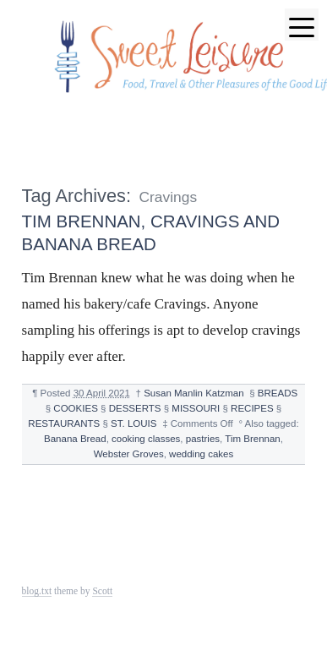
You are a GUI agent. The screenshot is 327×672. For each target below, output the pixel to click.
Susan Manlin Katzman (193, 393)
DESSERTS (135, 408)
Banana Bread (75, 439)
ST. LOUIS (133, 423)
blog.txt (37, 591)
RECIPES (252, 408)
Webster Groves (129, 454)
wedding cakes (201, 454)
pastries (203, 439)
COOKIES (75, 408)
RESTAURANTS (64, 423)
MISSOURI (196, 408)
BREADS (277, 393)
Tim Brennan (253, 439)
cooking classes (146, 439)
